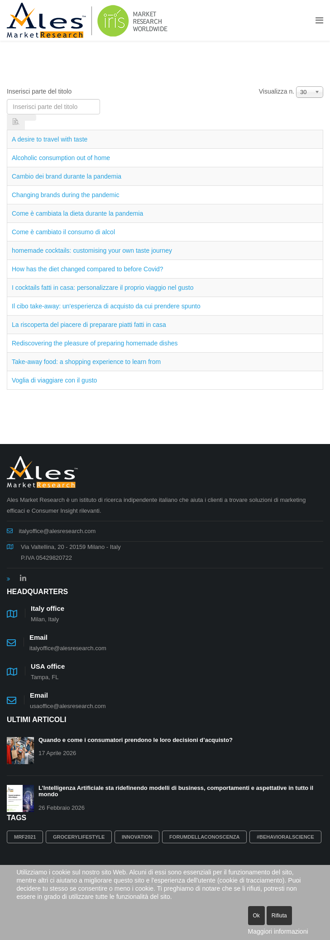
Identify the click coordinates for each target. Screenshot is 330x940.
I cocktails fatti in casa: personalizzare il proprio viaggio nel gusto (103, 287)
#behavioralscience (285, 837)
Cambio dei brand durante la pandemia (66, 176)
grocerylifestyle (79, 837)
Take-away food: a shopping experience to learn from (86, 361)
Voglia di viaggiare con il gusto (54, 380)
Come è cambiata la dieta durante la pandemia (77, 213)
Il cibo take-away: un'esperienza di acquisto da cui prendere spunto (106, 306)
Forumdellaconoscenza (204, 837)
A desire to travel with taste (49, 139)
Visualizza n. (276, 91)
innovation (137, 837)
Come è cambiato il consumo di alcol (63, 232)
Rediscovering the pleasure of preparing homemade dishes (95, 343)
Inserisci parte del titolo (40, 91)
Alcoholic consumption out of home (61, 157)
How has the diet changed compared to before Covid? (87, 269)
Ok (256, 915)
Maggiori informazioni (278, 931)
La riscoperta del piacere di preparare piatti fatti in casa (89, 324)
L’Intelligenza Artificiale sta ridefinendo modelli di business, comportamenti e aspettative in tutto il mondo (175, 791)
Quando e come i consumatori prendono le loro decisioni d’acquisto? (135, 740)
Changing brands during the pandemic (65, 194)
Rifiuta (279, 915)
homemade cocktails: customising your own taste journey (92, 250)
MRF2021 (25, 837)
